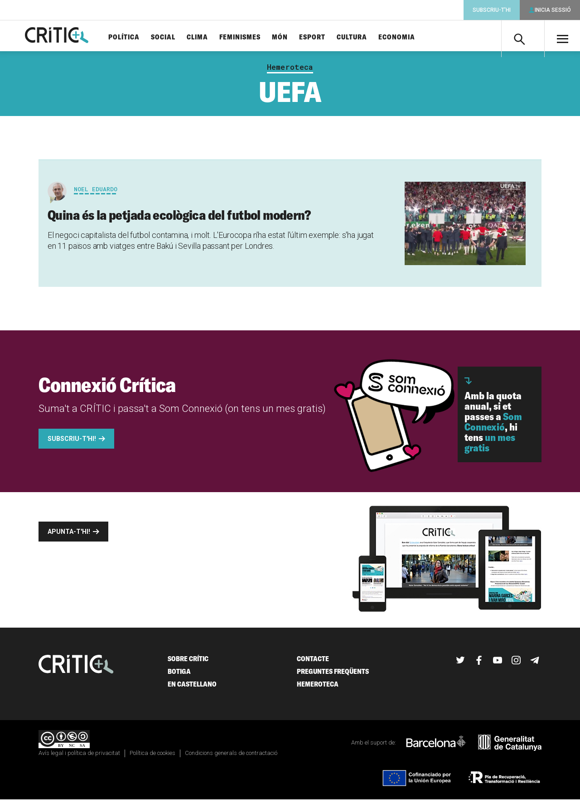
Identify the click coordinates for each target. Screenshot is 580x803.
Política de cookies (152, 756)
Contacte (313, 662)
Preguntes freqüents (333, 675)
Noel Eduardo (95, 193)
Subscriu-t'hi (492, 10)
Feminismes (255, 37)
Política (139, 37)
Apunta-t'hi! (69, 535)
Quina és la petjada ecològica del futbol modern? (179, 218)
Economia (411, 37)
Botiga (179, 675)
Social (178, 37)
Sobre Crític (188, 662)
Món (295, 37)
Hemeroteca (290, 71)
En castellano (192, 687)
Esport (327, 37)
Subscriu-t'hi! (72, 442)
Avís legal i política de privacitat (79, 756)
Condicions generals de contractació (231, 756)
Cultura (367, 37)
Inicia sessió (553, 10)
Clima (212, 37)
